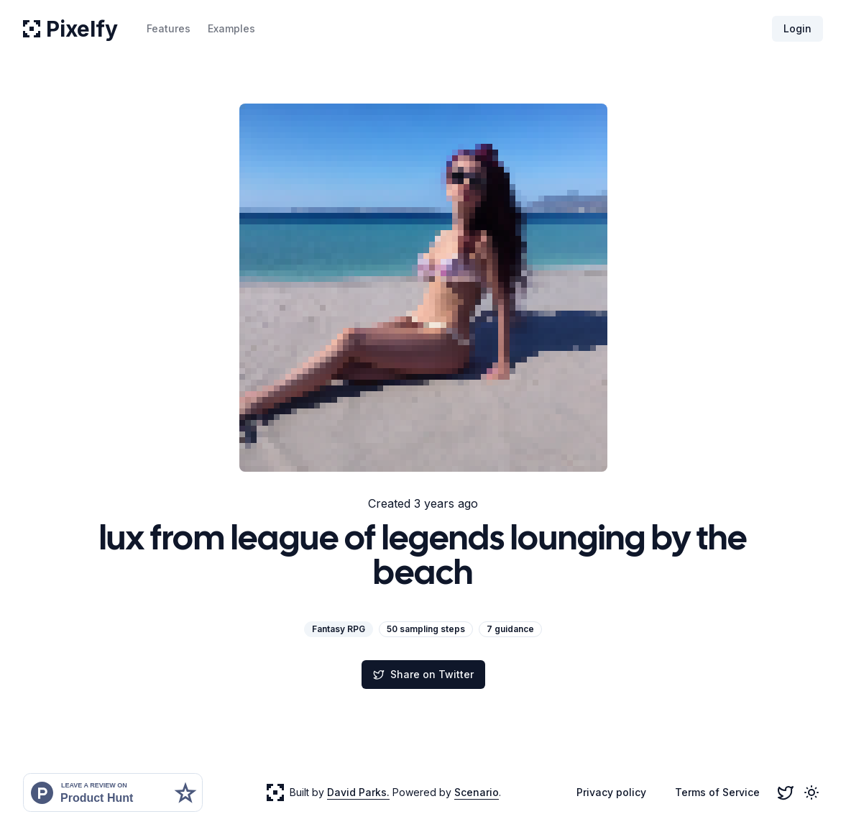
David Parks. (358, 792)
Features (168, 28)
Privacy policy (611, 792)
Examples (231, 28)
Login (797, 28)
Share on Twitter (423, 674)
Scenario (476, 792)
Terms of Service (717, 792)
